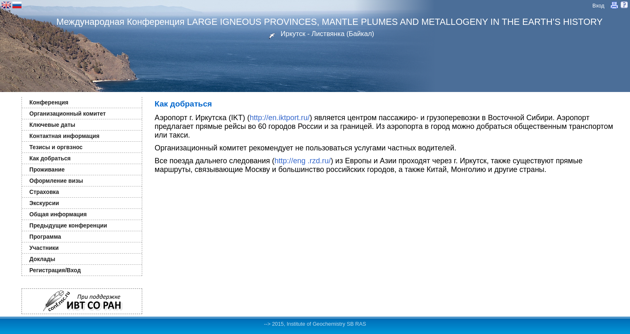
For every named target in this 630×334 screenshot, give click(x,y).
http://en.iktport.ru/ (280, 118)
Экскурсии (44, 203)
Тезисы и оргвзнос (56, 147)
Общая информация (58, 214)
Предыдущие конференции (68, 225)
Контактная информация (64, 136)
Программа (45, 236)
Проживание (46, 169)
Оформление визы (56, 180)
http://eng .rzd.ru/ (302, 161)
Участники (44, 247)
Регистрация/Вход (55, 270)
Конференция (48, 102)
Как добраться (50, 158)
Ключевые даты (52, 124)
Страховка (44, 192)
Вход (598, 5)
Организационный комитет (67, 113)
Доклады (42, 259)
